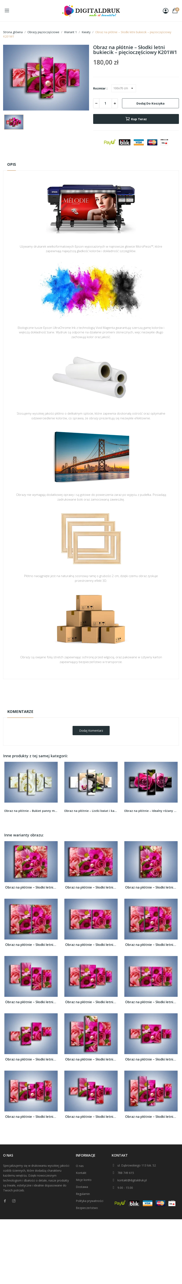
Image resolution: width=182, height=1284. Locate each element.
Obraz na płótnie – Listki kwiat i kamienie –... (91, 811)
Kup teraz (136, 118)
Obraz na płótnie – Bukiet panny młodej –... (31, 811)
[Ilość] (105, 103)
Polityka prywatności (89, 1201)
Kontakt (81, 1173)
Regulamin (83, 1194)
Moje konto (84, 1180)
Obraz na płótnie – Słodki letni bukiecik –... (31, 887)
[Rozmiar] (124, 88)
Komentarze (20, 711)
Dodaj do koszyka (150, 103)
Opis (11, 164)
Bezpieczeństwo (87, 1208)
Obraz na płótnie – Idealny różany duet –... (151, 811)
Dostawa (82, 1187)
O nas (80, 1166)
